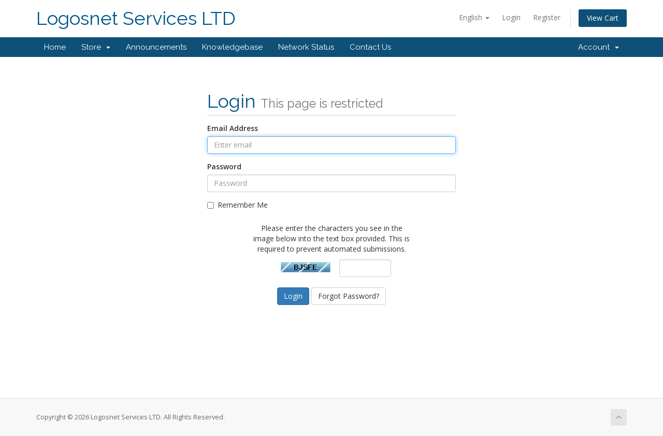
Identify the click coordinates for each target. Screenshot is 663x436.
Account (598, 47)
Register (546, 17)
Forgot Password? (348, 296)
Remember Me (237, 205)
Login (511, 17)
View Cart (602, 18)
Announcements (156, 47)
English (474, 17)
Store (95, 47)
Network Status (306, 47)
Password (224, 166)
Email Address (232, 128)
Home (55, 47)
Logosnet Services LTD (136, 18)
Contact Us (370, 47)
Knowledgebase (232, 47)
